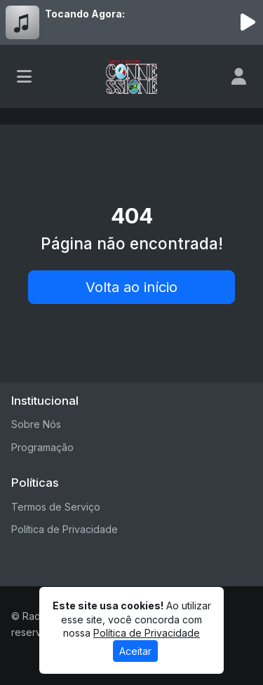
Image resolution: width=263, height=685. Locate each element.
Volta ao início (131, 287)
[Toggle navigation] (24, 76)
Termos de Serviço (55, 507)
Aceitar (135, 651)
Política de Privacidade (64, 529)
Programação (42, 447)
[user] (239, 76)
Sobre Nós (36, 424)
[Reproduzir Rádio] (247, 22)
